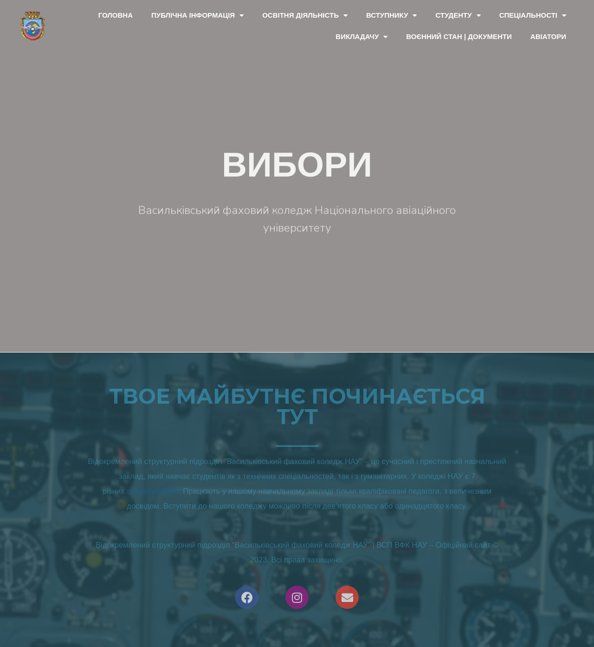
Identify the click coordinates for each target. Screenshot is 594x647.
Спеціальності (532, 15)
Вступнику (391, 15)
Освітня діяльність (305, 15)
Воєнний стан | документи (459, 36)
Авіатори (548, 36)
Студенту (457, 15)
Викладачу (361, 37)
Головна (115, 15)
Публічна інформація (197, 15)
